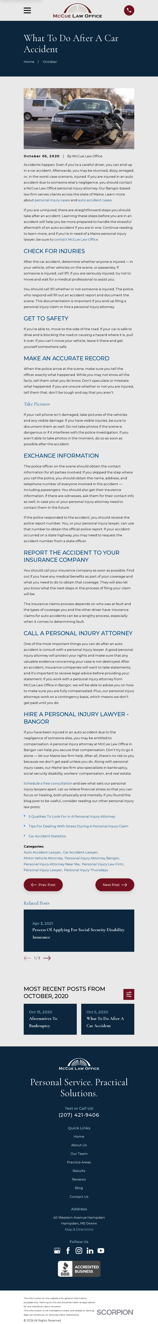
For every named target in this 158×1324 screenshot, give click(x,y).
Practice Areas (79, 1162)
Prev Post (43, 885)
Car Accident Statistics (47, 836)
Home (79, 1136)
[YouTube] (101, 1250)
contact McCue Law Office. (76, 239)
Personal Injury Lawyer (43, 870)
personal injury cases (52, 200)
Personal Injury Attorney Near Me (51, 864)
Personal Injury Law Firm (102, 864)
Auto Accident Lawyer (42, 852)
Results (79, 1171)
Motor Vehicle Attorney (43, 858)
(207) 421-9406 (79, 1115)
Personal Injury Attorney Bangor (92, 858)
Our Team (79, 1154)
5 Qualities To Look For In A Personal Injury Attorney (72, 816)
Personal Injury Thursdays (86, 870)
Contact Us (79, 1197)
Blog (79, 1188)
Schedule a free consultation (48, 783)
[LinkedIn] (90, 1250)
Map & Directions (79, 1229)
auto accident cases (95, 200)
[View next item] (47, 958)
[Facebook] (68, 1250)
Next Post (115, 885)
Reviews (79, 1179)
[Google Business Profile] (57, 1250)
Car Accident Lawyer (80, 852)
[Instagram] (79, 1250)
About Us (79, 1145)
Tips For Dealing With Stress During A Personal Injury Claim (78, 826)
